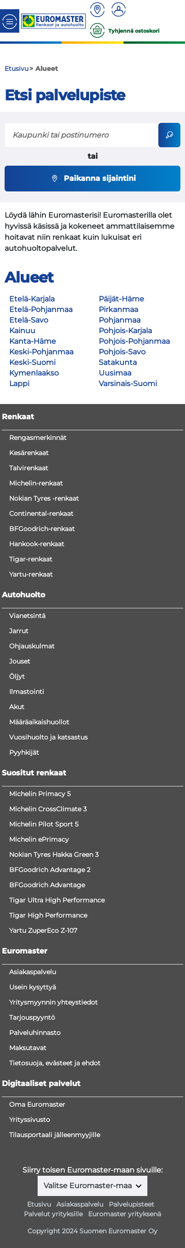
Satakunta (118, 362)
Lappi (19, 383)
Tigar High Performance (48, 915)
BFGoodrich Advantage (47, 885)
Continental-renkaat (41, 513)
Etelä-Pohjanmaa (41, 309)
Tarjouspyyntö (32, 1017)
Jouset (19, 661)
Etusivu (39, 1204)
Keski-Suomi (32, 362)
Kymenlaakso (34, 373)
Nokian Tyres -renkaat (44, 498)
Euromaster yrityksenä (124, 1214)
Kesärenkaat (29, 453)
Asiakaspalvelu (32, 972)
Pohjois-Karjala (125, 330)
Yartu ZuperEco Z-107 (43, 930)
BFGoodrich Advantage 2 (49, 870)
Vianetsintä (27, 616)
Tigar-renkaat (30, 559)
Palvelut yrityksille (53, 1214)
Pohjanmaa (119, 320)
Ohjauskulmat (32, 646)
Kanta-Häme (32, 341)
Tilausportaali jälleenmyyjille (54, 1135)
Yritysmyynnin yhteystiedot (53, 1002)
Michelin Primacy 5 (40, 794)
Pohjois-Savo (122, 351)
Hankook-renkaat (36, 544)
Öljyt (17, 676)
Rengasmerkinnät (38, 437)
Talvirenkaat (28, 468)
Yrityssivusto (29, 1119)
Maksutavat (27, 1048)
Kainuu (22, 330)
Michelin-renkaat (36, 483)
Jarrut (18, 631)
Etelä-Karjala (32, 299)
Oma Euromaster (37, 1104)
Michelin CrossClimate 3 (48, 809)
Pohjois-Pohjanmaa (134, 341)
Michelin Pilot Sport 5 (43, 824)
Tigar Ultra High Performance (57, 900)
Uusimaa (115, 373)
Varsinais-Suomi (128, 383)
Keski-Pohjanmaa (41, 351)
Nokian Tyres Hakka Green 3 (54, 854)
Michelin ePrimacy (39, 839)
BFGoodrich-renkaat (42, 529)
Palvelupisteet (131, 1204)
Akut (16, 707)
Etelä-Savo (28, 320)
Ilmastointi (26, 692)
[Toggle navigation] (9, 21)
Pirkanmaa (118, 309)
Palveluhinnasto (35, 1032)
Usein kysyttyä (32, 987)
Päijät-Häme (121, 299)
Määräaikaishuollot (39, 722)
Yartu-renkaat (31, 574)
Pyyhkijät (24, 752)
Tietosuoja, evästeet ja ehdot (55, 1063)
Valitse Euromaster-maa (89, 1185)
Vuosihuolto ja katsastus (48, 737)
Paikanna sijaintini (92, 178)
